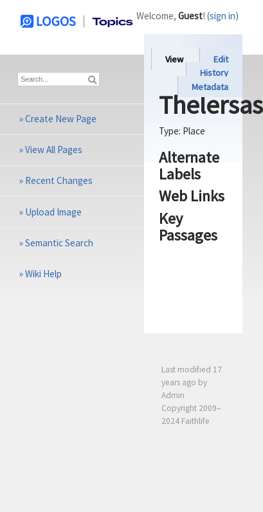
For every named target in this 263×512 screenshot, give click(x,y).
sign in (222, 16)
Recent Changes (59, 180)
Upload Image (53, 212)
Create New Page (60, 119)
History (214, 73)
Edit (220, 59)
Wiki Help (43, 274)
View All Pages (53, 149)
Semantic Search (59, 243)
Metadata (210, 87)
